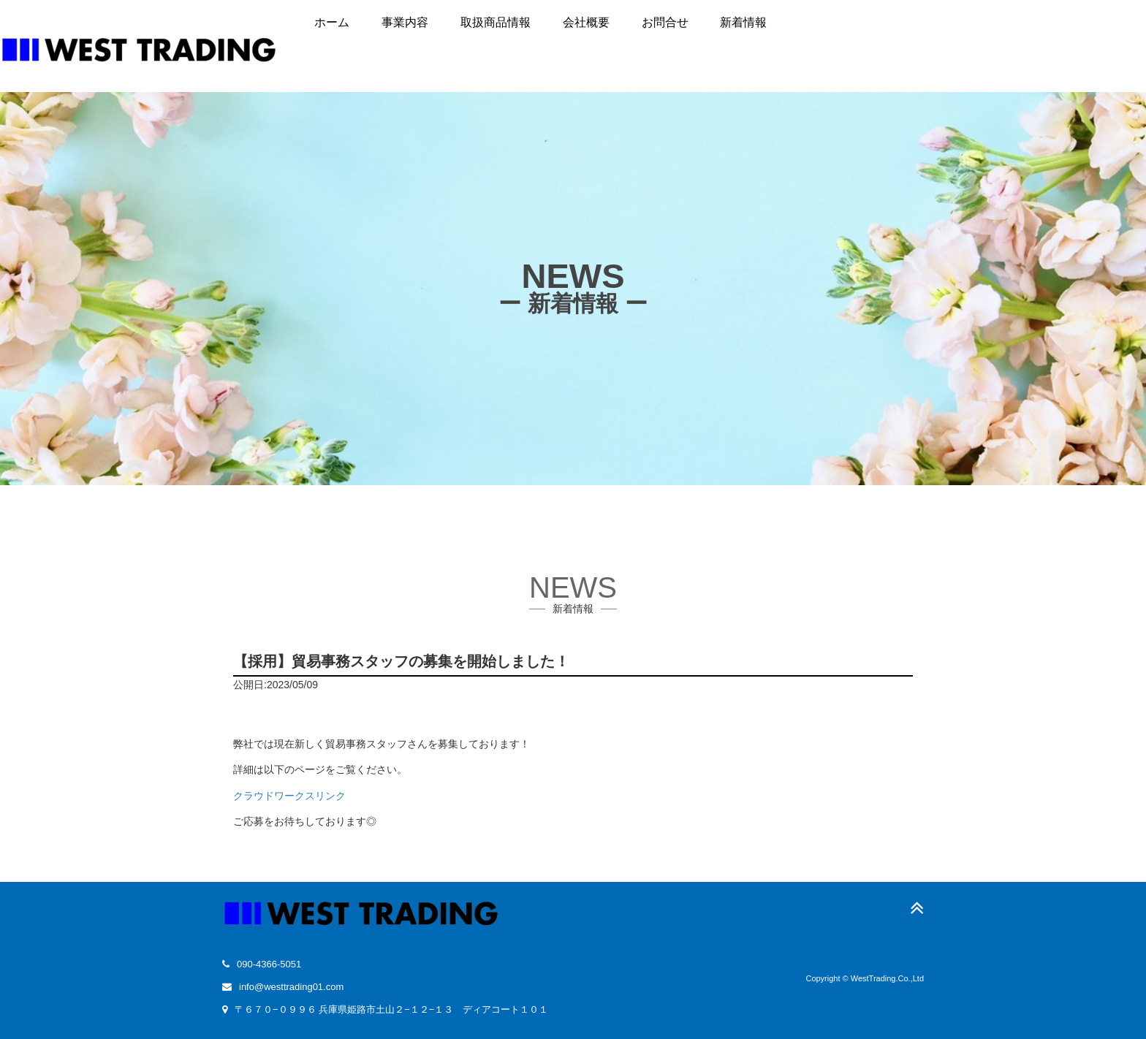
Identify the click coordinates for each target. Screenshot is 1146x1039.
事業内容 (405, 22)
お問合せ (665, 22)
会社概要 (586, 22)
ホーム (331, 22)
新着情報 (743, 22)
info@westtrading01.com (291, 986)
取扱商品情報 (495, 22)
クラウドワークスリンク (289, 796)
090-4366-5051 (269, 964)
